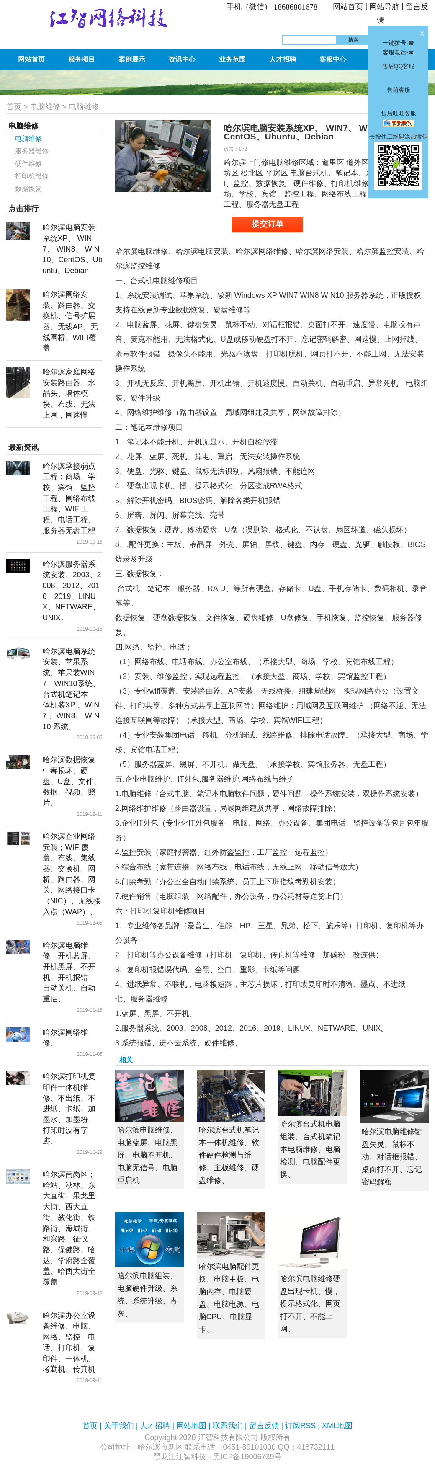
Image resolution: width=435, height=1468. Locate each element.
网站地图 (191, 1426)
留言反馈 (264, 1426)
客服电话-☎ (398, 52)
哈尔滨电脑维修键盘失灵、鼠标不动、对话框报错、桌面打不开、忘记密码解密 (392, 1156)
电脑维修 (45, 107)
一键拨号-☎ (398, 42)
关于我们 (119, 1426)
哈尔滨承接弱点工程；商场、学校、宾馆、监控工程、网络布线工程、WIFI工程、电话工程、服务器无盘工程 (69, 498)
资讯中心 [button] (182, 59)
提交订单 (267, 223)
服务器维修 (32, 151)
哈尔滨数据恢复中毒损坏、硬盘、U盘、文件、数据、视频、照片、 (72, 781)
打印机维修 (32, 176)
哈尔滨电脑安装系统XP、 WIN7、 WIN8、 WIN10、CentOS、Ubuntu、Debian (73, 249)
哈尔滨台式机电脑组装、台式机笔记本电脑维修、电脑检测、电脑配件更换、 (310, 1149)
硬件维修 (28, 163)
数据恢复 (28, 188)
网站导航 (384, 7)
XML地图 (337, 1426)
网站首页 (348, 7)
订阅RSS (300, 1426)
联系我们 (228, 1426)
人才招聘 (155, 1426)
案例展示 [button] (131, 59)
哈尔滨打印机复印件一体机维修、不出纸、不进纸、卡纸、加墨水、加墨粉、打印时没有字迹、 (69, 1108)
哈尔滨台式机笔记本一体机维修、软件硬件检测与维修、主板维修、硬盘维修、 (229, 1155)
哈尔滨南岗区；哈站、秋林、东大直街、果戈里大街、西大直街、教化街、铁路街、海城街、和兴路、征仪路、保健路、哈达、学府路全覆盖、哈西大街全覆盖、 (69, 1228)
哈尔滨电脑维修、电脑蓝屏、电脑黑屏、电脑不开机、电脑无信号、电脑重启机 (147, 1155)
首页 (13, 107)
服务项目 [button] (81, 59)
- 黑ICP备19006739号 (244, 1457)
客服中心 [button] (332, 59)
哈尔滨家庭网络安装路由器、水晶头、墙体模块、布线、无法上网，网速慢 (69, 393)
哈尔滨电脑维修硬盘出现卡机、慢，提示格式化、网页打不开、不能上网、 (310, 1304)
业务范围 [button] (232, 59)
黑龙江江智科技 (179, 1457)
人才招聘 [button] (282, 59)
